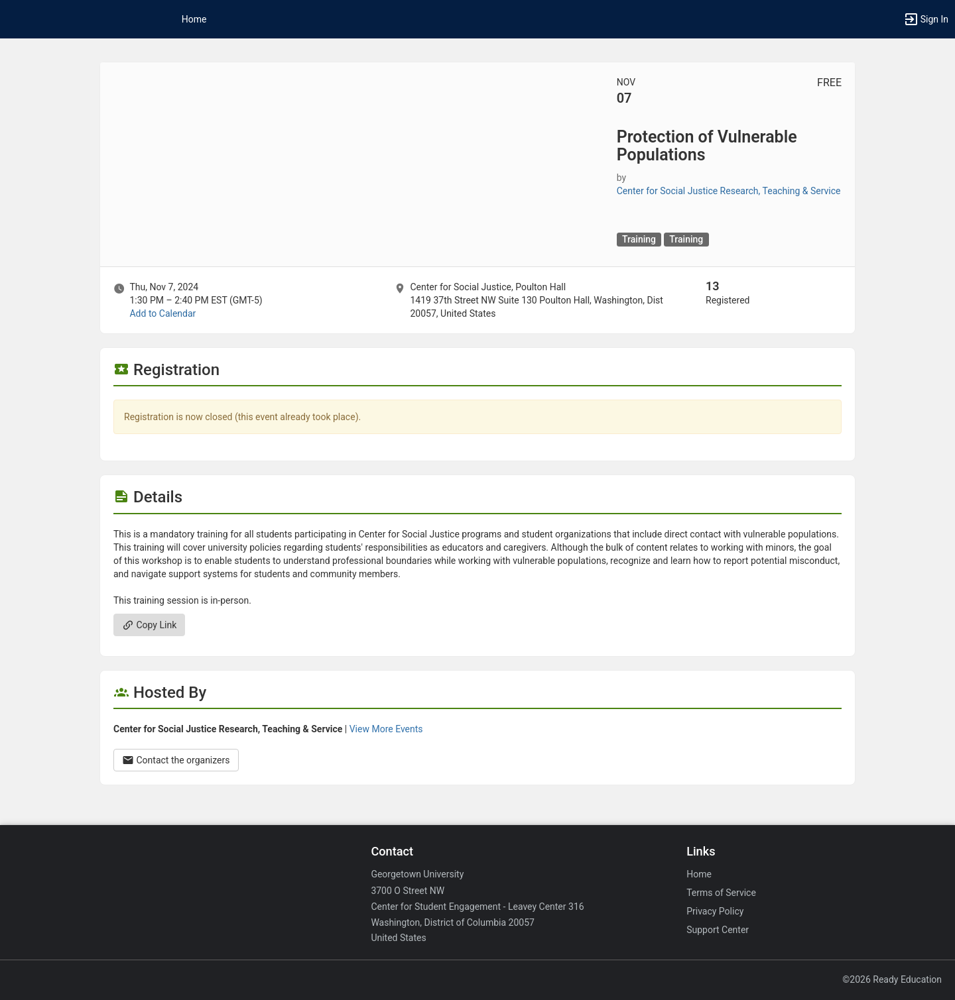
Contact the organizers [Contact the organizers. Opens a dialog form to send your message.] (176, 760)
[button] (926, 19)
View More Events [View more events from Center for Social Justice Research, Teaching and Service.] (386, 729)
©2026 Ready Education (892, 979)
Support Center (717, 929)
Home (699, 874)
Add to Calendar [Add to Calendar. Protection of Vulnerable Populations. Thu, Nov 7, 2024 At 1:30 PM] (162, 313)
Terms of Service (721, 892)
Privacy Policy (714, 911)
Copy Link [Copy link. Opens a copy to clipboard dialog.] (149, 625)
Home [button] (194, 19)
